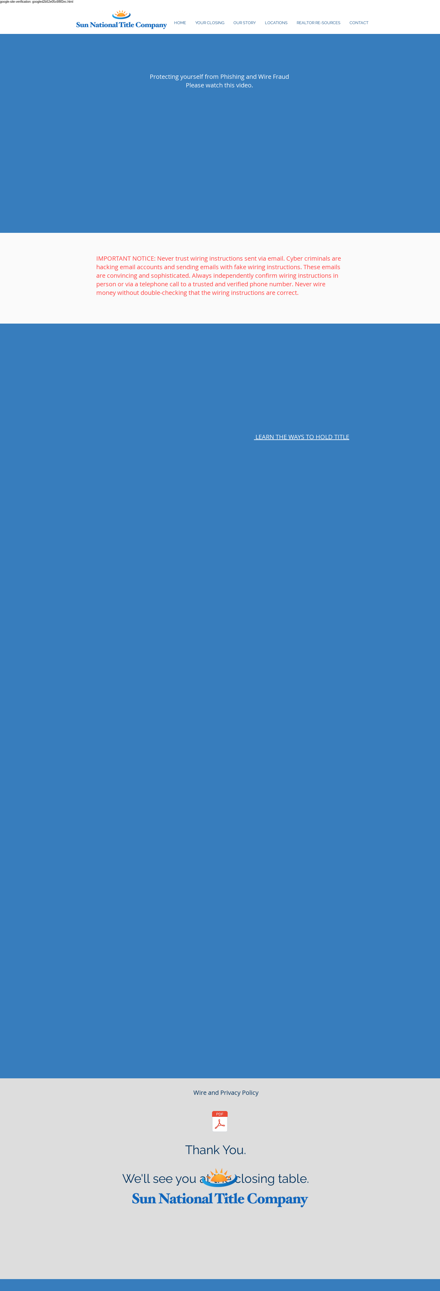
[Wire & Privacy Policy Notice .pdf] (220, 1122)
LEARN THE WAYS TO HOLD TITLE (301, 437)
